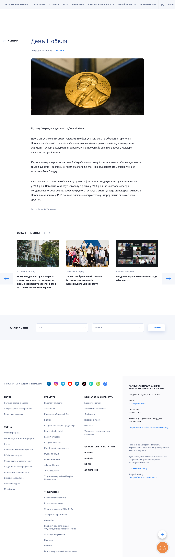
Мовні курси (9, 489)
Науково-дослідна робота (16, 403)
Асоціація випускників (54, 534)
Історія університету (53, 503)
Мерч (65, 4)
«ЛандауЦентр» (51, 465)
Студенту (54, 4)
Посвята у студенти (53, 403)
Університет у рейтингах (55, 515)
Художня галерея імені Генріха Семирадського (58, 477)
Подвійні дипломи (92, 420)
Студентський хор (52, 442)
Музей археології (52, 459)
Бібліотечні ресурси (13, 455)
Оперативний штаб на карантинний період (149, 427)
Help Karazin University (18, 4)
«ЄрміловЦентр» (52, 471)
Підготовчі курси (12, 483)
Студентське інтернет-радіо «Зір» (59, 425)
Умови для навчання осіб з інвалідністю (162, 4)
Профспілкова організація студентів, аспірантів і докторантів (60, 527)
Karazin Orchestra (52, 437)
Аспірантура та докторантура (18, 408)
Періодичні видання (13, 414)
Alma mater (49, 408)
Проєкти (48, 546)
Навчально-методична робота (18, 450)
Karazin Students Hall (53, 431)
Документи (154, 17)
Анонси (88, 458)
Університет (109, 17)
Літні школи (89, 414)
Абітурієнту (78, 4)
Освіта (75, 17)
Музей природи (51, 454)
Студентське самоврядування (18, 467)
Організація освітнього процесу (19, 438)
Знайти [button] (156, 328)
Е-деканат (39, 4)
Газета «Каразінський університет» (60, 551)
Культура (86, 17)
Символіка (49, 520)
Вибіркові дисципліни (14, 478)
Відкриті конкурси (92, 403)
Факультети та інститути (132, 17)
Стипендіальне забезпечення (18, 461)
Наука (65, 17)
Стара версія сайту (138, 468)
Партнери (48, 540)
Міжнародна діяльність (101, 4)
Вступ (7, 444)
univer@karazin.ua (137, 403)
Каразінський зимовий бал (56, 414)
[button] (8, 17)
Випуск (47, 420)
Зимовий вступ (148, 4)
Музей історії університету (56, 448)
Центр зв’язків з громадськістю (143, 477)
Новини (88, 452)
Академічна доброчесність (16, 472)
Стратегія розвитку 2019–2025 (58, 509)
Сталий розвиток (127, 4)
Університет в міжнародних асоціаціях (97, 432)
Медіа (87, 464)
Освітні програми (12, 433)
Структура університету (55, 498)
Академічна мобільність (95, 408)
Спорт (97, 17)
